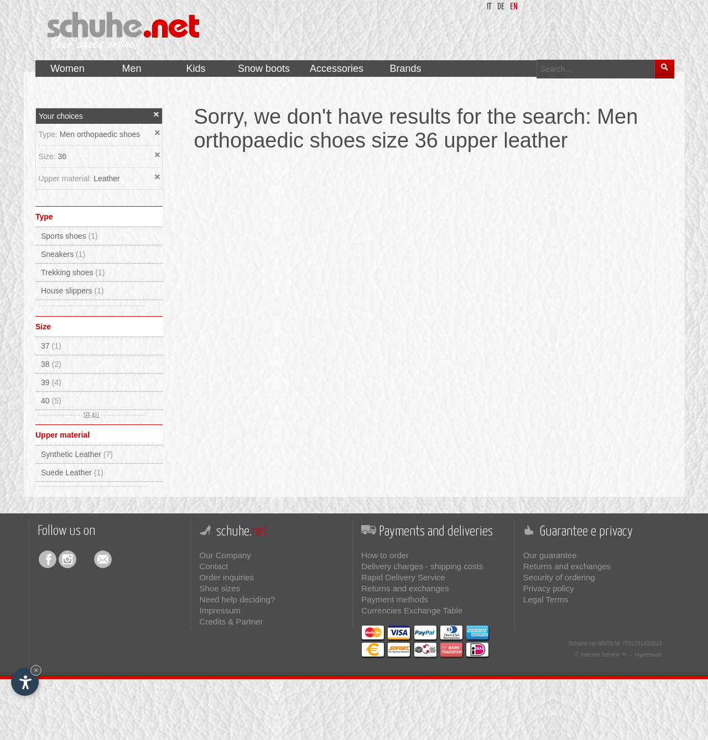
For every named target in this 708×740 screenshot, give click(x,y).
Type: (49, 134)
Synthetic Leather (77, 454)
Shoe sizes (220, 588)
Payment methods (394, 599)
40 (51, 400)
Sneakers (63, 254)
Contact (214, 566)
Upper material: (66, 178)
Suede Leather (72, 472)
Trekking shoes (73, 272)
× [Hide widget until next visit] (36, 670)
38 (51, 364)
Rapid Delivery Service (403, 577)
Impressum (220, 610)
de (500, 7)
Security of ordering (559, 577)
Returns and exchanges (405, 588)
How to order (385, 555)
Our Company (225, 555)
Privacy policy (548, 588)
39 (51, 382)
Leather (106, 178)
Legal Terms (545, 599)
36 (62, 156)
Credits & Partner (231, 621)
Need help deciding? (237, 599)
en (514, 7)
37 (51, 346)
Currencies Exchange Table (411, 610)
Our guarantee (550, 555)
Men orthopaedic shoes (100, 134)
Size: (48, 156)
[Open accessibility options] (25, 682)
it (489, 7)
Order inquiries (227, 577)
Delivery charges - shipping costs (422, 566)
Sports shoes (69, 236)
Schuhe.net (583, 644)
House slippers (72, 290)
